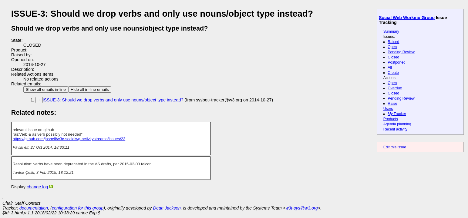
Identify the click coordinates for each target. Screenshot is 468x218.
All (390, 67)
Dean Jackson (167, 208)
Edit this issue (394, 147)
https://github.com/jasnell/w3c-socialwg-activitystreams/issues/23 (69, 139)
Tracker (397, 114)
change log (37, 186)
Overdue (395, 88)
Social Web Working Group (407, 17)
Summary (391, 31)
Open (392, 47)
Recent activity (395, 129)
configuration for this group (77, 208)
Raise (392, 103)
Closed (393, 57)
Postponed (397, 62)
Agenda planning (397, 124)
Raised (393, 42)
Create (393, 73)
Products (390, 119)
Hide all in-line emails (90, 89)
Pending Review (401, 52)
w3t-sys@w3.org (301, 208)
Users (388, 109)
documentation (33, 208)
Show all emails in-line (46, 89)
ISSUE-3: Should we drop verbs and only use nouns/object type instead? (113, 99)
